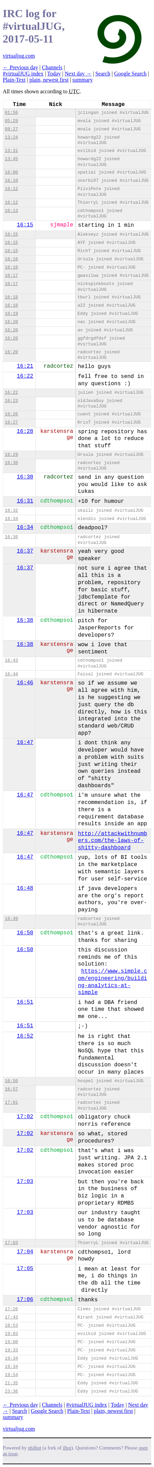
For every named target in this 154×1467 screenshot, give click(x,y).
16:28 (25, 431)
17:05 (25, 1269)
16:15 (25, 225)
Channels (52, 67)
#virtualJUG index (23, 73)
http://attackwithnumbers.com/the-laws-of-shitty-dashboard (112, 841)
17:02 (25, 1117)
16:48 (25, 888)
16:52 (25, 1036)
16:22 (25, 376)
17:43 (11, 1317)
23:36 (11, 1391)
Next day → (78, 73)
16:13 (11, 210)
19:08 (11, 1342)
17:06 (25, 1300)
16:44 (11, 674)
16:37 (25, 551)
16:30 (11, 462)
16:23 (11, 400)
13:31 (11, 150)
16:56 (11, 1081)
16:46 (25, 683)
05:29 (11, 120)
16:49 (11, 918)
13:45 (11, 159)
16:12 (11, 188)
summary (82, 80)
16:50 (25, 933)
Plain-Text (14, 80)
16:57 (11, 1089)
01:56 (11, 112)
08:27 (11, 129)
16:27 (11, 422)
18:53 (11, 1325)
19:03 (11, 1333)
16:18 (11, 297)
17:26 (11, 1309)
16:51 (25, 1002)
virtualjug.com (19, 56)
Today (54, 73)
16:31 (25, 501)
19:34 (11, 1358)
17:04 (25, 1252)
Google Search (130, 73)
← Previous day (20, 67)
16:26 (11, 414)
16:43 (11, 660)
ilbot (67, 1448)
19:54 (11, 1374)
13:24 (11, 137)
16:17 (11, 275)
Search (102, 73)
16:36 (11, 537)
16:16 (11, 259)
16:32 (11, 510)
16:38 (25, 620)
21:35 (11, 1383)
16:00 (11, 172)
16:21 (25, 366)
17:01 (11, 1102)
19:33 (11, 1350)
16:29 (11, 454)
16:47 (25, 743)
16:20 (11, 321)
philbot (34, 1448)
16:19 (11, 313)
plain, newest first (49, 80)
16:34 (11, 518)
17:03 (25, 1182)
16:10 (11, 180)
